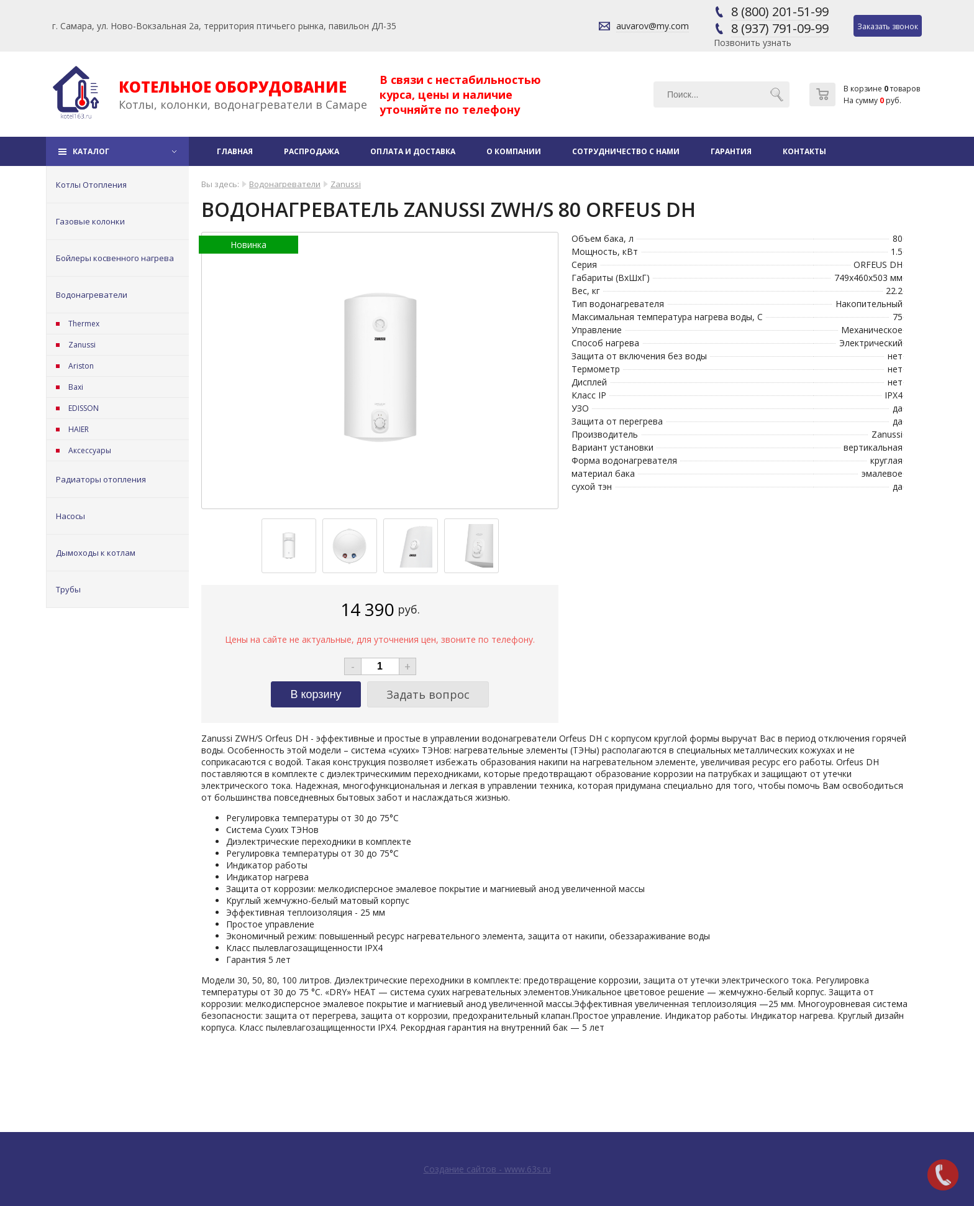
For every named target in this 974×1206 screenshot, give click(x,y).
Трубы (68, 589)
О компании (513, 151)
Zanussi (82, 344)
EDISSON (83, 408)
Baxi (75, 387)
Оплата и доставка (412, 151)
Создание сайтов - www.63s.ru (487, 1169)
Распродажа (311, 151)
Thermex (83, 323)
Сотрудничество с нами (626, 151)
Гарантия (731, 151)
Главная (235, 151)
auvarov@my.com (652, 26)
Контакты (804, 151)
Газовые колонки (90, 221)
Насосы (70, 516)
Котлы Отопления (91, 184)
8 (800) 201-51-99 (780, 11)
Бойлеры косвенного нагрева (115, 258)
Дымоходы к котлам (95, 552)
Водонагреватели (91, 294)
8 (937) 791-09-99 (780, 28)
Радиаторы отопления (101, 479)
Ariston (81, 366)
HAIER (78, 429)
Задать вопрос (428, 694)
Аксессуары (89, 450)
